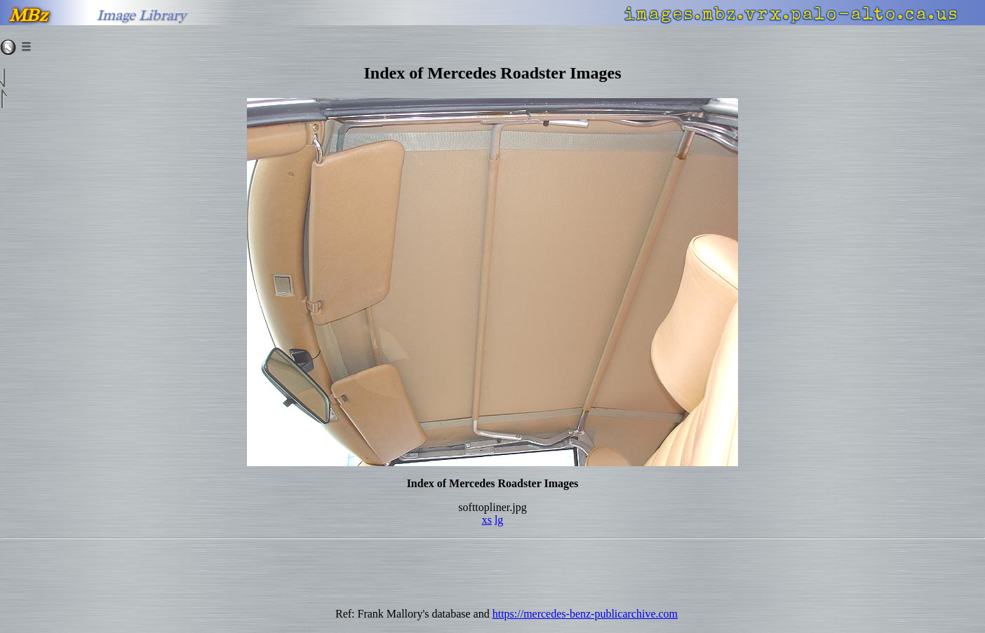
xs (487, 520)
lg (499, 520)
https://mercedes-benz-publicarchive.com (585, 614)
